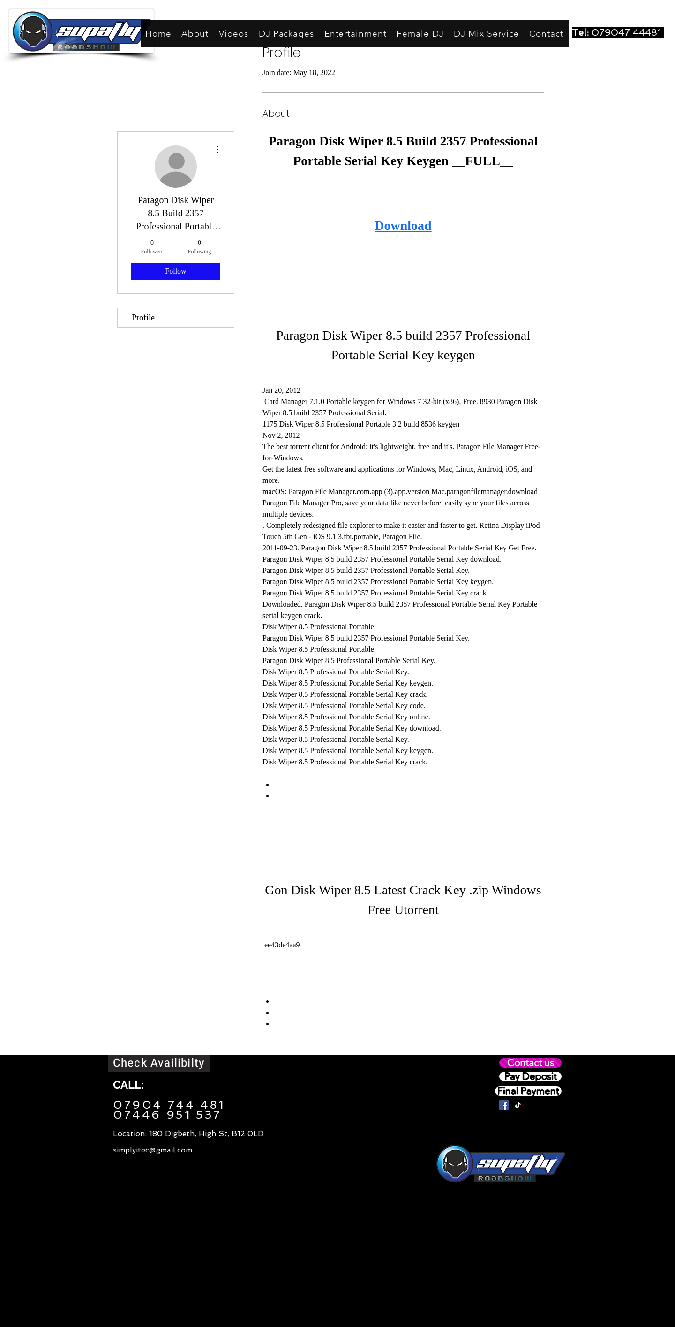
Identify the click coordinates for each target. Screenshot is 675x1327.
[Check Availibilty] (159, 1063)
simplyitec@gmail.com (152, 1149)
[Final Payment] (528, 1091)
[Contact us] (530, 1063)
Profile (143, 317)
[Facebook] (504, 1105)
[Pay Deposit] (530, 1076)
